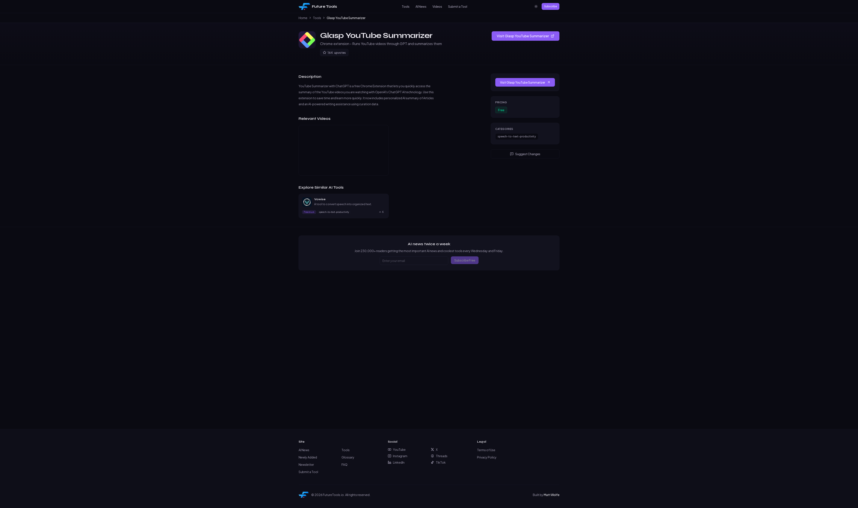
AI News (420, 6)
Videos (437, 6)
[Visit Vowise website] (383, 199)
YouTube (397, 449)
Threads (439, 456)
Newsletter (306, 464)
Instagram (397, 456)
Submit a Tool (457, 6)
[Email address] (414, 260)
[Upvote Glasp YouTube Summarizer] (334, 52)
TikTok (438, 462)
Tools (405, 6)
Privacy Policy (487, 457)
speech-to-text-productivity (517, 136)
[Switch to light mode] (536, 6)
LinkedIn (396, 462)
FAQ (344, 464)
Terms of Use (486, 450)
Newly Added (308, 457)
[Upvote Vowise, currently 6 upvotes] (381, 212)
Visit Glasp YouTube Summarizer (525, 36)
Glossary (347, 457)
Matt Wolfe (551, 495)
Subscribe (550, 6)
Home (303, 18)
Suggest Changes (525, 154)
